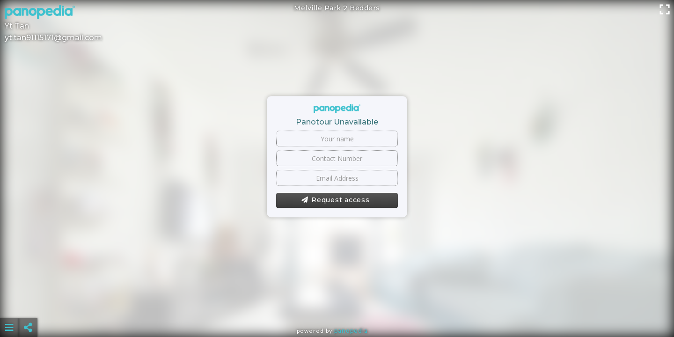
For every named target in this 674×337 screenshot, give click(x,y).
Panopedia (351, 330)
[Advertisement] (337, 304)
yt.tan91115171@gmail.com (53, 37)
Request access (335, 200)
